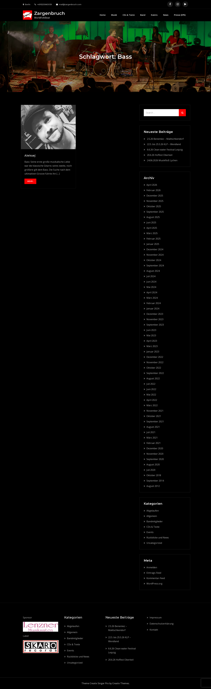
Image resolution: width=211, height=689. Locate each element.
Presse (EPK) (180, 15)
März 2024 (152, 297)
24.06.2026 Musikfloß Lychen (162, 160)
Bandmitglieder (154, 521)
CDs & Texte (129, 15)
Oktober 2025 (153, 206)
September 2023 (155, 324)
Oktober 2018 (153, 475)
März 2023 (152, 346)
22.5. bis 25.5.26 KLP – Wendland (164, 144)
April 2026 (151, 184)
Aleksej (29, 155)
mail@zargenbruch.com (68, 4)
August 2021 (153, 426)
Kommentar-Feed (155, 578)
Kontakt (154, 629)
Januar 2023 (152, 351)
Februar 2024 (153, 303)
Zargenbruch (49, 13)
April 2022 (151, 400)
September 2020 (155, 459)
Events (154, 15)
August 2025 (153, 217)
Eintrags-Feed (153, 572)
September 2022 (155, 373)
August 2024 (153, 270)
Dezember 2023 (154, 313)
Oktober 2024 (153, 260)
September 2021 (155, 421)
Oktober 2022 (153, 367)
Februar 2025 (153, 238)
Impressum (156, 617)
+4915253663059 (43, 4)
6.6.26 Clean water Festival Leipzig (165, 149)
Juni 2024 (151, 281)
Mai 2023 (151, 335)
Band (142, 15)
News (165, 15)
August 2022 (153, 378)
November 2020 (154, 453)
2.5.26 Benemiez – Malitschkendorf (165, 138)
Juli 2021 (150, 432)
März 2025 (152, 233)
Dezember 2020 (154, 448)
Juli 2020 (150, 469)
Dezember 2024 (154, 249)
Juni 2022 (151, 389)
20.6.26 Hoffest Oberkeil (159, 155)
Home (103, 15)
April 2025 (151, 227)
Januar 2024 (152, 308)
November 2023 (154, 319)
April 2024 (151, 292)
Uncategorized (154, 542)
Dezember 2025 (154, 195)
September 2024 (155, 265)
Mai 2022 (151, 394)
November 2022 (154, 362)
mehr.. (30, 181)
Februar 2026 (153, 190)
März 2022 (152, 405)
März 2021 (152, 437)
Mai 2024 (151, 287)
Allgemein (151, 516)
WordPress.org (154, 583)
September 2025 (155, 211)
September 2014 (155, 480)
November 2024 (154, 254)
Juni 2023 (151, 330)
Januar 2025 (152, 244)
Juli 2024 (150, 276)
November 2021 (154, 410)
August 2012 (153, 486)
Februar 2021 (153, 443)
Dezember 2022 (154, 357)
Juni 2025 (151, 222)
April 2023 (151, 340)
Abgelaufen (152, 510)
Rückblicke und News (157, 537)
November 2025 (154, 201)
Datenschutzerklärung (162, 623)
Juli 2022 (150, 383)
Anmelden (151, 567)
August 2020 (153, 464)
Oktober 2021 (153, 416)
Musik (114, 15)
